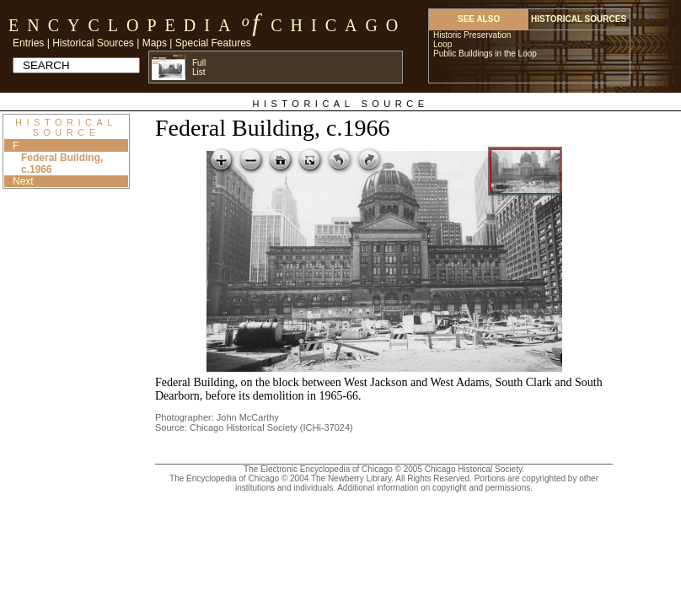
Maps (154, 43)
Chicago (338, 25)
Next (23, 181)
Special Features (213, 43)
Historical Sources (93, 43)
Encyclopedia (123, 25)
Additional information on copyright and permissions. (435, 487)
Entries (28, 43)
